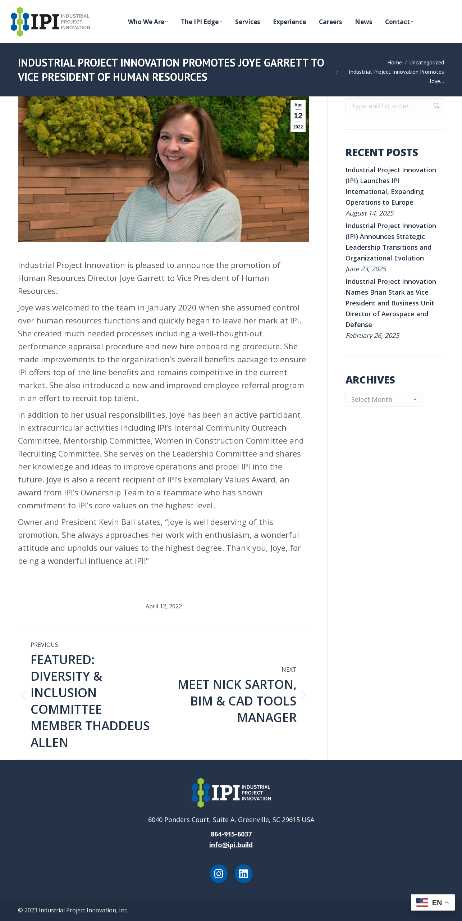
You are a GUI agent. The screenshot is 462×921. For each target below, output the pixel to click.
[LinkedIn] (243, 874)
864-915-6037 (231, 834)
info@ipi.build (231, 844)
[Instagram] (219, 874)
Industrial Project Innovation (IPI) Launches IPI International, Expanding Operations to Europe (391, 186)
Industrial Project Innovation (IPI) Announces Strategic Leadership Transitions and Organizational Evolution (391, 241)
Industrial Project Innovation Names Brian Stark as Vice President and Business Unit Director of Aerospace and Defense (391, 303)
